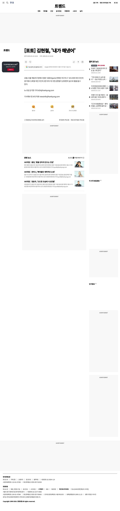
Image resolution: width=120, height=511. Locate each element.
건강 (51, 11)
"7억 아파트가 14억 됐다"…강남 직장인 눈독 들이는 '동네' (99, 79)
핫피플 (45, 11)
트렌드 (60, 6)
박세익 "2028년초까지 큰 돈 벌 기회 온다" (99, 69)
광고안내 (28, 479)
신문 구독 (95, 3)
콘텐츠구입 (17, 489)
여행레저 (67, 11)
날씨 (81, 11)
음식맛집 (58, 11)
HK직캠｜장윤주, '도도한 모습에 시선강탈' (39, 181)
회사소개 (5, 479)
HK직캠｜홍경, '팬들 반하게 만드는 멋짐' (39, 162)
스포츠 (75, 11)
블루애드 (36, 479)
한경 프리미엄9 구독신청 (77, 120)
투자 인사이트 (98, 65)
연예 (39, 11)
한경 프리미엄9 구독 (105, 3)
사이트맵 (33, 489)
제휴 (12, 489)
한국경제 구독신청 (64, 120)
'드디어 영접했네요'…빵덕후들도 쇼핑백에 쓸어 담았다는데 (99, 106)
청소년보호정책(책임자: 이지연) (80, 489)
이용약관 (53, 489)
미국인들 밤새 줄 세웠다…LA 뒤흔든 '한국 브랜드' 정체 (100, 87)
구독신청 (13, 479)
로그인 (116, 3)
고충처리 (20, 479)
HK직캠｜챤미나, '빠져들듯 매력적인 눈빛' (39, 172)
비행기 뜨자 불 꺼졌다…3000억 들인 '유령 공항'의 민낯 (99, 97)
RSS (47, 489)
